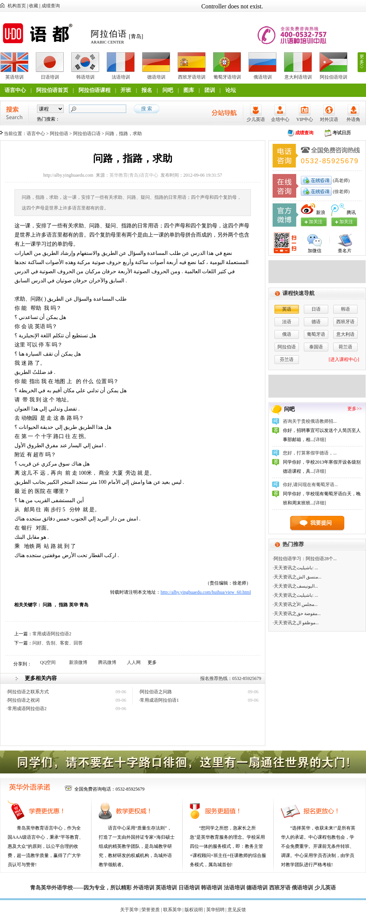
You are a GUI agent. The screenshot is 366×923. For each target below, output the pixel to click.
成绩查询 (51, 5)
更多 (362, 59)
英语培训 (14, 77)
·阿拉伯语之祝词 (23, 700)
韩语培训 (85, 77)
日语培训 (50, 77)
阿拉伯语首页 (52, 90)
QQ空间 (48, 662)
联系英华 (172, 909)
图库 (188, 90)
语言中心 (15, 90)
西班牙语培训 (191, 77)
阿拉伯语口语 (87, 133)
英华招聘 (215, 909)
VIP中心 (304, 119)
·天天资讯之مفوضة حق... (297, 613)
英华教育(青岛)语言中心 (133, 175)
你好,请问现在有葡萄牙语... (310, 484)
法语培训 (121, 77)
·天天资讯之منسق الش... (297, 577)
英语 (286, 309)
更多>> (354, 408)
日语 (316, 309)
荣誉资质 (150, 909)
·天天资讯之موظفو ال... (296, 622)
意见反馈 (237, 909)
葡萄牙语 (316, 334)
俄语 (286, 334)
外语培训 (143, 888)
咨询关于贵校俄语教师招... (310, 421)
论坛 (230, 90)
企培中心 (280, 119)
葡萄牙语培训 (227, 77)
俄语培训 (263, 77)
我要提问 (321, 523)
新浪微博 (78, 662)
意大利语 (345, 334)
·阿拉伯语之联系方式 (27, 691)
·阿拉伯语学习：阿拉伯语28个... (305, 558)
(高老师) (341, 180)
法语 (286, 321)
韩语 (345, 309)
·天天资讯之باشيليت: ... (295, 567)
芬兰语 (287, 359)
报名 (146, 90)
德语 (316, 321)
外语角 (353, 119)
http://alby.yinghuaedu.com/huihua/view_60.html (206, 592)
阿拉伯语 (59, 133)
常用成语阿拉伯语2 (51, 633)
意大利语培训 (298, 77)
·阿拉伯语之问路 (155, 691)
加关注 (346, 221)
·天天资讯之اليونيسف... (295, 586)
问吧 (167, 90)
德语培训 (156, 77)
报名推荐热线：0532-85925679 (230, 678)
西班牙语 (345, 321)
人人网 (134, 662)
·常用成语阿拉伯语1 (159, 700)
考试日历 (341, 132)
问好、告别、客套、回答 (57, 643)
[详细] (320, 439)
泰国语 (316, 347)
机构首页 (17, 5)
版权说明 (194, 909)
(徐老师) (341, 191)
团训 (209, 90)
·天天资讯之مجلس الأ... (295, 604)
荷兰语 (345, 347)
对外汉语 (329, 119)
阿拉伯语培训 (333, 77)
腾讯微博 (107, 662)
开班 (125, 90)
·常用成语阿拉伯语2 (26, 708)
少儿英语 (256, 119)
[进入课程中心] (344, 359)
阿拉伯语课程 (95, 90)
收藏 (33, 5)
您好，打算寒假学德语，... (310, 453)
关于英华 (129, 909)
